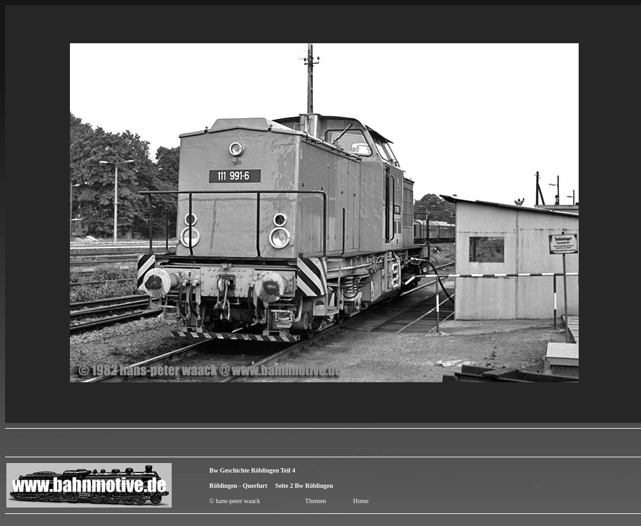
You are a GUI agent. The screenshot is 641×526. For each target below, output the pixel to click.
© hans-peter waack (234, 500)
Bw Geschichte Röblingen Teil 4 (252, 470)
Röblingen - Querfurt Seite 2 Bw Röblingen (271, 485)
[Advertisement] (566, 485)
